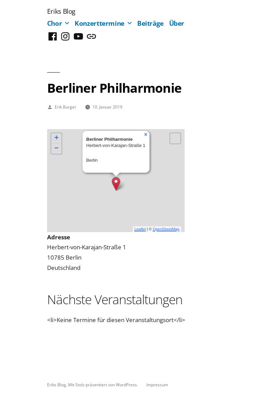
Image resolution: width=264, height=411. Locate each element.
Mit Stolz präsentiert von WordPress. (103, 384)
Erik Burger (65, 107)
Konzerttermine (99, 23)
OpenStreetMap (166, 229)
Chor (54, 23)
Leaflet (140, 229)
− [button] (56, 149)
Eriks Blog (61, 11)
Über (177, 23)
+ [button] (56, 138)
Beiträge (150, 23)
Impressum (157, 384)
